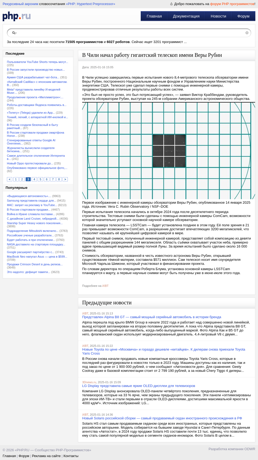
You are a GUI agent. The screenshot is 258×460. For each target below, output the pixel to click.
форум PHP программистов (232, 4)
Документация (186, 16)
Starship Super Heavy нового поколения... (35, 223)
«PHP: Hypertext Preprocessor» (90, 4)
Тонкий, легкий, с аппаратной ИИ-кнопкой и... (37, 117)
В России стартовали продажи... (29, 209)
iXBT (105, 285)
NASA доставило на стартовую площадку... (36, 244)
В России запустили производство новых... (36, 69)
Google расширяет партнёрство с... (30, 252)
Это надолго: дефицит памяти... (28, 272)
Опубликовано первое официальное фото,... (37, 167)
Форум (243, 16)
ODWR (249, 449)
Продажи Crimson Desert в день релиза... (35, 264)
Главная (154, 16)
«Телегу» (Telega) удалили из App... (31, 112)
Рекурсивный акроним (20, 4)
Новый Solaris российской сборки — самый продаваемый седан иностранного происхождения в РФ (162, 418)
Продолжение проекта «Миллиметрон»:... (35, 97)
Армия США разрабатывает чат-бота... (33, 77)
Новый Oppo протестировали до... (30, 163)
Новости (218, 16)
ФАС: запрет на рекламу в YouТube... (32, 205)
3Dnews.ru (89, 382)
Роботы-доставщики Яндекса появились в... (36, 105)
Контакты (71, 456)
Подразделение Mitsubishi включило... (33, 230)
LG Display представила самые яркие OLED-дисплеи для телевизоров (138, 386)
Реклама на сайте (46, 456)
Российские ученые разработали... (30, 235)
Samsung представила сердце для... (31, 200)
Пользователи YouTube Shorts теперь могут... (37, 61)
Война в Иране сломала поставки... (31, 214)
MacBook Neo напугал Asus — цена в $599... (37, 256)
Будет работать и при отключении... (31, 239)
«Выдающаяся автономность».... (29, 196)
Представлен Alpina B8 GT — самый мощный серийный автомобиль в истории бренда (151, 317)
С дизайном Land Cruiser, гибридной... (33, 218)
